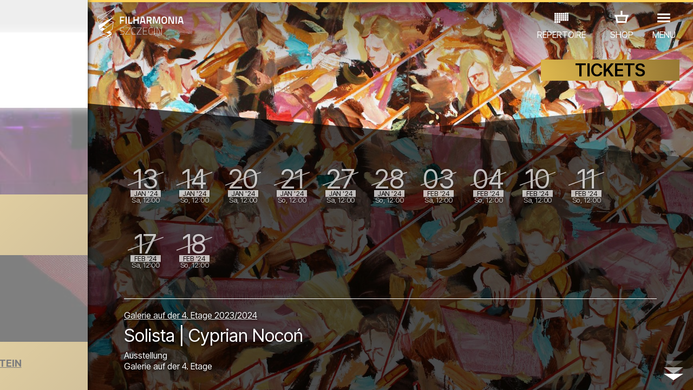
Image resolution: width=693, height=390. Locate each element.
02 (24, 371)
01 (10, 371)
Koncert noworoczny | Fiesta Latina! (111, 221)
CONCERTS (38, 327)
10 (136, 371)
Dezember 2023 (90, 16)
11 (150, 371)
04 (52, 371)
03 (38, 371)
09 (122, 371)
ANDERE (87, 342)
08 (108, 371)
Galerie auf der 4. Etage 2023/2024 (277, 309)
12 (164, 371)
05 (66, 371)
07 (94, 371)
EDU (81, 327)
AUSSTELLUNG (130, 327)
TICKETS (610, 79)
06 (80, 371)
